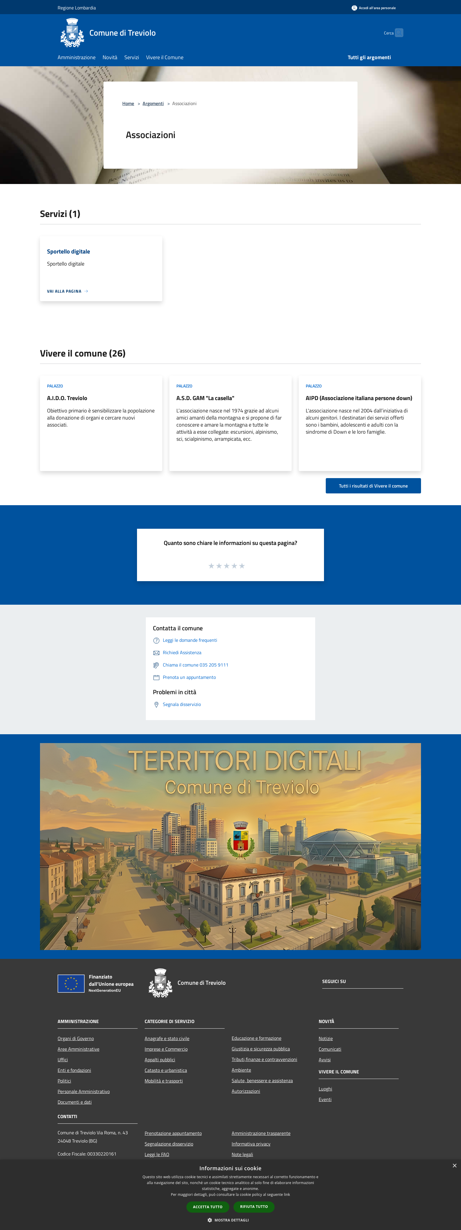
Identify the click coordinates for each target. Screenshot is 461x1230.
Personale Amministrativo (84, 1091)
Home (128, 103)
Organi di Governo (76, 1038)
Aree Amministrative (78, 1048)
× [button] (454, 1166)
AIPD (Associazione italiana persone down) (359, 397)
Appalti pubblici (160, 1059)
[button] (230, 1220)
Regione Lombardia (77, 7)
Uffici (63, 1059)
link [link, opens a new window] (287, 1194)
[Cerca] (396, 33)
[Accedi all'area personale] (373, 8)
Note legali (242, 1154)
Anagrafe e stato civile (167, 1038)
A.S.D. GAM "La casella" (205, 397)
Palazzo (55, 386)
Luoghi (325, 1088)
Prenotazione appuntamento (173, 1133)
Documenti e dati (75, 1101)
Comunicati (330, 1048)
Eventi (325, 1099)
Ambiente (241, 1069)
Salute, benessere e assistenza (262, 1080)
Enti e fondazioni (74, 1070)
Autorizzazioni (246, 1091)
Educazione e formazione (256, 1038)
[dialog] (230, 1195)
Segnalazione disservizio (169, 1143)
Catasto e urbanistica (166, 1070)
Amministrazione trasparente (261, 1133)
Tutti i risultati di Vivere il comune (373, 485)
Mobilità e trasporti (164, 1080)
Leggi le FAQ (157, 1154)
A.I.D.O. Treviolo (67, 397)
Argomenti (153, 103)
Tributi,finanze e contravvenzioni (264, 1059)
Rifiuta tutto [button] (254, 1206)
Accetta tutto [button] (208, 1206)
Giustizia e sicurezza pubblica (261, 1048)
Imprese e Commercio (166, 1048)
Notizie (326, 1038)
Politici (64, 1080)
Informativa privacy (251, 1143)
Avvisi (325, 1059)
